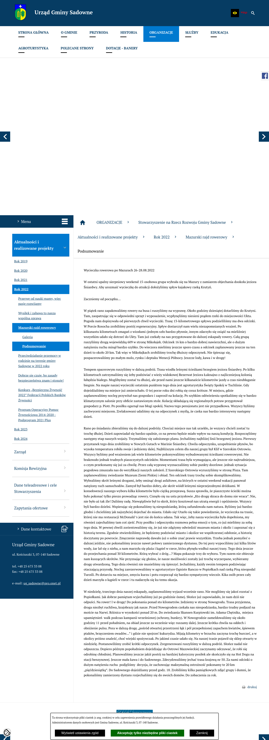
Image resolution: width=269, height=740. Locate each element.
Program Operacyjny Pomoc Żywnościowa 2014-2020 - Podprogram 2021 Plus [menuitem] (35, 308)
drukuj (252, 579)
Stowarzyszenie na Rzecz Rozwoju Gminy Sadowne (186, 114)
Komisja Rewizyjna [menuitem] (40, 360)
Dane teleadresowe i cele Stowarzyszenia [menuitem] (40, 381)
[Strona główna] (83, 115)
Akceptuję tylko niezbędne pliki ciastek (147, 733)
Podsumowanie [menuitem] (29, 239)
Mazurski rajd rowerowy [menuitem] (34, 220)
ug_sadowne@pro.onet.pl (42, 476)
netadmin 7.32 (246, 732)
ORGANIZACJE (113, 114)
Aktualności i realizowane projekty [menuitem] (40, 137)
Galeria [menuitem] (22, 229)
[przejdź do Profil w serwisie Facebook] (265, 76)
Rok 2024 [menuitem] (20, 331)
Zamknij (202, 733)
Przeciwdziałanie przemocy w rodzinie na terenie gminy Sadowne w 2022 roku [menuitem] (36, 253)
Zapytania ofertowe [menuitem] (40, 400)
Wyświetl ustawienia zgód (80, 733)
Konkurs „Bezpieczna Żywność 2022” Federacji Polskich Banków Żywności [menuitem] (39, 288)
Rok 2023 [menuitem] (20, 322)
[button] (235, 13)
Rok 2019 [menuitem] (20, 154)
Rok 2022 (166, 129)
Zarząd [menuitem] (40, 344)
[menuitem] (33, 34)
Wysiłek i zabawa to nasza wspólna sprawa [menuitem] (34, 208)
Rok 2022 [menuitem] (20, 182)
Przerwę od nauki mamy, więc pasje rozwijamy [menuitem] (36, 194)
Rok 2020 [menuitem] (20, 163)
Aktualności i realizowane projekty (112, 129)
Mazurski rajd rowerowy (210, 129)
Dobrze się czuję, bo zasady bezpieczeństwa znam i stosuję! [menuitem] (38, 270)
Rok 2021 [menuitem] (20, 172)
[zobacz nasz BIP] (244, 13)
